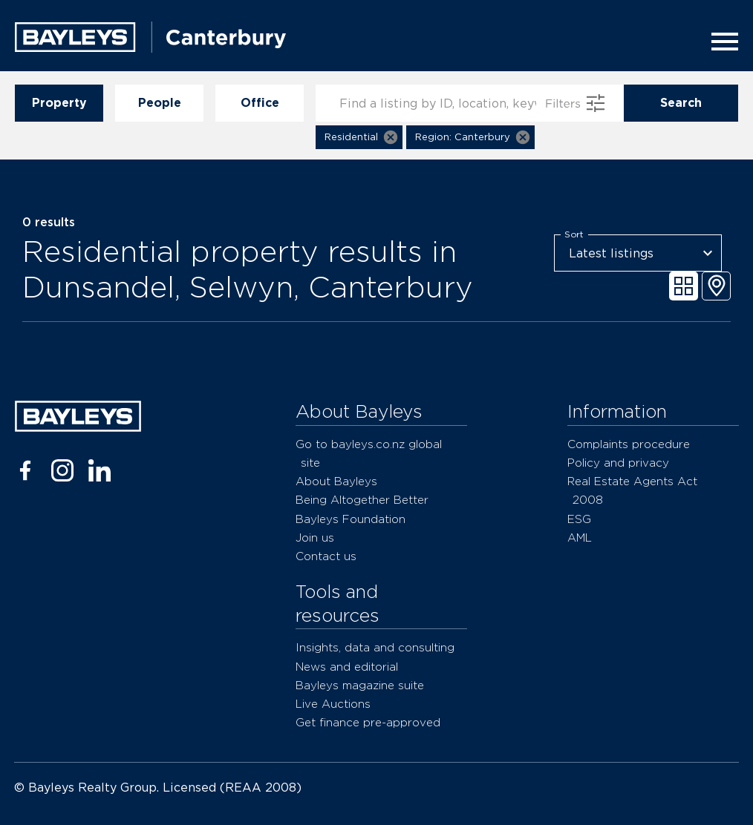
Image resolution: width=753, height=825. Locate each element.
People (159, 103)
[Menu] (720, 41)
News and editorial (347, 667)
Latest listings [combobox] (611, 253)
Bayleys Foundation (350, 519)
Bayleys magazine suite (360, 685)
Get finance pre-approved (368, 722)
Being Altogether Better (362, 500)
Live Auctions (333, 704)
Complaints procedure (628, 444)
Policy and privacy (618, 463)
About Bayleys (336, 481)
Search (681, 103)
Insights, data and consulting (375, 647)
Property (59, 103)
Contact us (326, 556)
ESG (579, 519)
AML (579, 537)
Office (259, 103)
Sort (574, 234)
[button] (359, 137)
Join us (315, 537)
